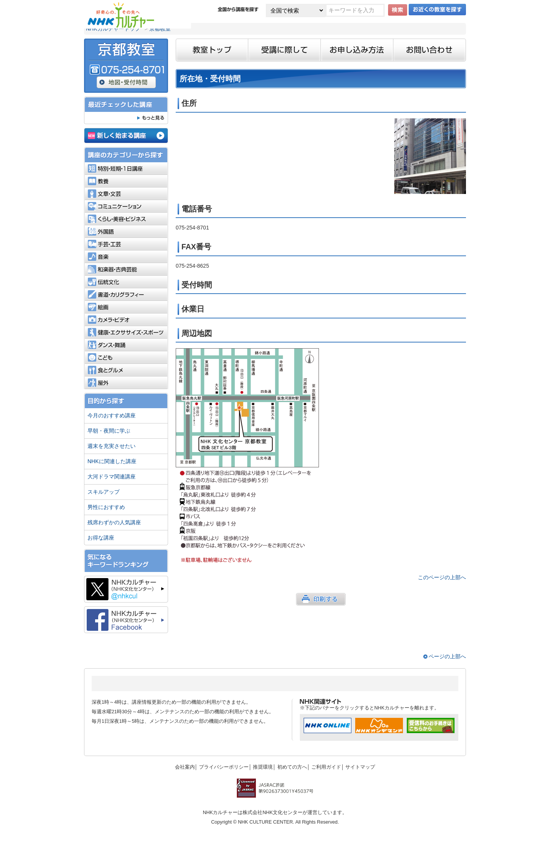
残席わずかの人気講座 (114, 522)
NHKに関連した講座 (111, 461)
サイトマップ (360, 767)
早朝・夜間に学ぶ (108, 431)
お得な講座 (100, 538)
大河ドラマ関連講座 (111, 476)
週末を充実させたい (111, 446)
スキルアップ (103, 492)
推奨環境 (263, 767)
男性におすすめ (106, 507)
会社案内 (185, 767)
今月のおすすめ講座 (111, 415)
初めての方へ (292, 767)
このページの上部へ (442, 577)
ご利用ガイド (326, 767)
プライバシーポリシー (224, 767)
